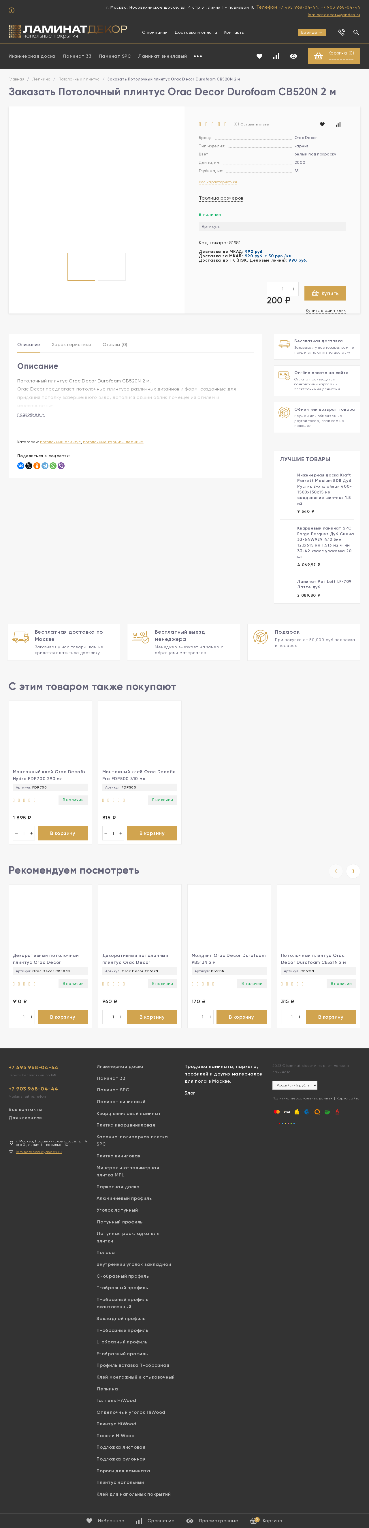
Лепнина (41, 79)
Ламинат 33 (77, 56)
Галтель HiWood (116, 1402)
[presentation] (336, 872)
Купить (325, 293)
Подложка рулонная (121, 1460)
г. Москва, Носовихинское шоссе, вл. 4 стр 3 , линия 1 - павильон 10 (180, 7)
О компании (155, 32)
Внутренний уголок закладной (134, 1265)
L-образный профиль (122, 1343)
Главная (16, 79)
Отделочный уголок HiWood (131, 1413)
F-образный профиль (122, 1355)
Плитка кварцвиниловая (126, 1126)
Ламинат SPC (115, 56)
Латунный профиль (120, 1223)
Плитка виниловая (119, 1157)
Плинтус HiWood (117, 1425)
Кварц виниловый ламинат (129, 1114)
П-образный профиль (122, 1331)
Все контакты (25, 1111)
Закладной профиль (121, 1320)
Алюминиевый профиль (124, 1199)
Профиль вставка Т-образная (133, 1366)
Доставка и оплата (196, 32)
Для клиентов (25, 1119)
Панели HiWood (116, 1436)
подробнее (31, 414)
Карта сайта (348, 1100)
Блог (189, 1094)
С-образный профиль (123, 1277)
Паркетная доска (118, 1188)
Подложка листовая (121, 1448)
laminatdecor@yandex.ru (334, 14)
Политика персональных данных (302, 1100)
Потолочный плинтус (79, 79)
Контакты (234, 32)
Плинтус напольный (120, 1483)
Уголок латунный (117, 1211)
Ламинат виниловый (162, 56)
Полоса (106, 1254)
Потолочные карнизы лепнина (113, 442)
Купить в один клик (326, 310)
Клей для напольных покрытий (134, 1495)
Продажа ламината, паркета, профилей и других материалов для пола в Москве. (223, 1075)
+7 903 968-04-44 (340, 7)
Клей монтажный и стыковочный (136, 1378)
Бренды (312, 32)
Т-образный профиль (122, 1289)
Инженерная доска (32, 56)
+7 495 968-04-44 (298, 7)
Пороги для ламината (123, 1472)
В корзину (63, 833)
